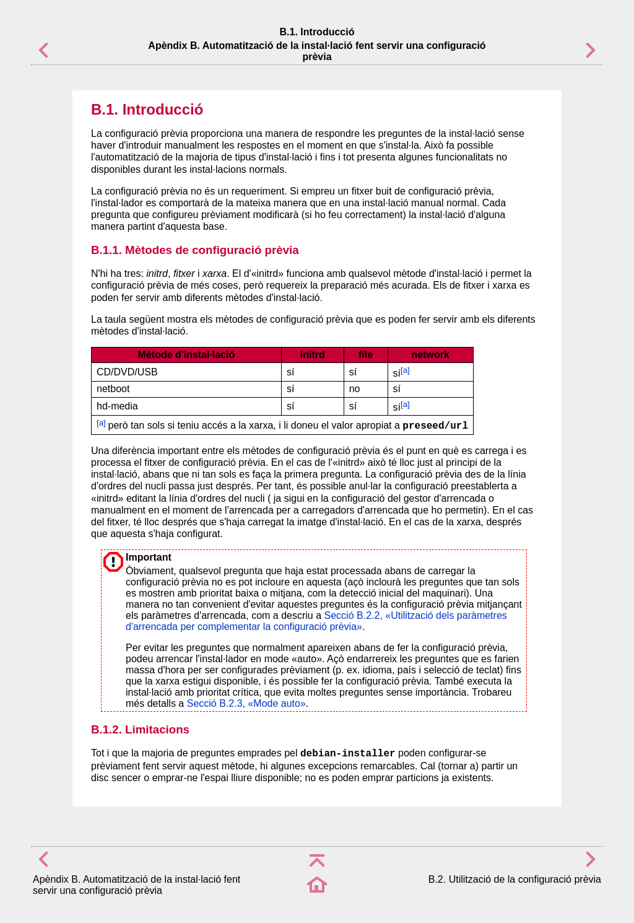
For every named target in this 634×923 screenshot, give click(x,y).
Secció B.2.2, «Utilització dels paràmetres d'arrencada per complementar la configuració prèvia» (316, 621)
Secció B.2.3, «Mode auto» (246, 703)
